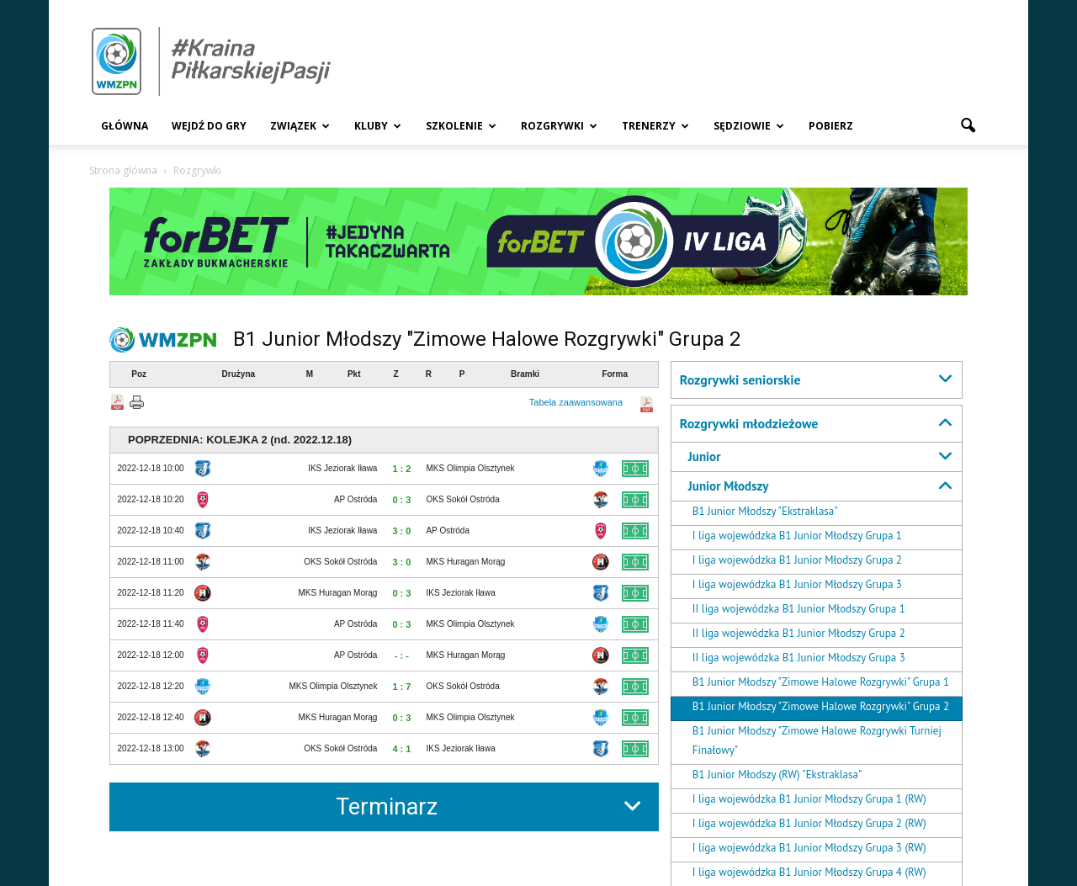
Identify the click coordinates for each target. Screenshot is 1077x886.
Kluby (377, 126)
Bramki (525, 374)
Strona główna (123, 170)
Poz (138, 374)
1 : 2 (401, 469)
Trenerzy (655, 126)
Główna (124, 126)
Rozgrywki (559, 126)
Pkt (354, 374)
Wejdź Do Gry (209, 126)
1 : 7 (401, 687)
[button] (967, 126)
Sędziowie (749, 126)
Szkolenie (461, 126)
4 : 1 (401, 749)
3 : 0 (401, 531)
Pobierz (831, 126)
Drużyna (238, 374)
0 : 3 (401, 500)
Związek (300, 126)
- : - (402, 655)
